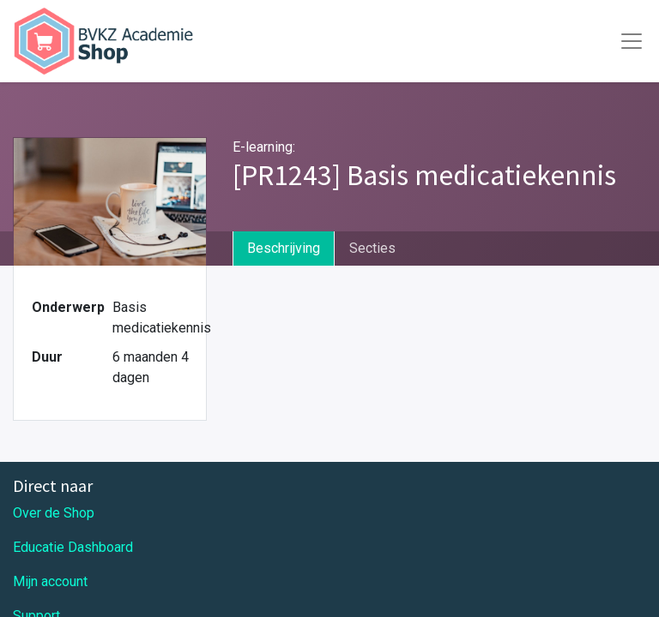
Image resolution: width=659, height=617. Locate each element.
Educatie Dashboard (73, 547)
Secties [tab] (372, 248)
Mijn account (50, 581)
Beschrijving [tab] (283, 248)
